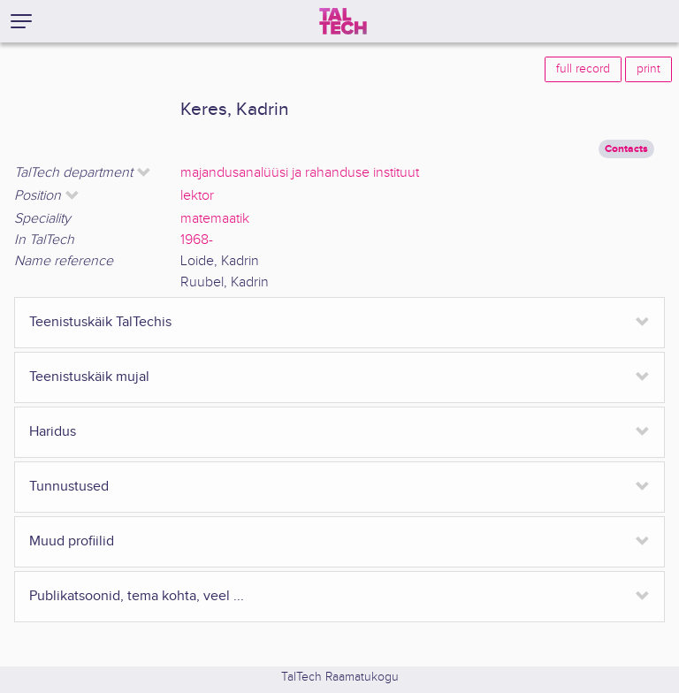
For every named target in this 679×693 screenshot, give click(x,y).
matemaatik (214, 218)
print (648, 69)
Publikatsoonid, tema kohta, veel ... (136, 596)
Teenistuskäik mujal (89, 377)
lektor (197, 195)
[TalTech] (343, 21)
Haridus (52, 431)
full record (583, 69)
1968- (196, 240)
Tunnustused (69, 486)
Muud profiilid (71, 541)
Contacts (626, 149)
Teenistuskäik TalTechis (100, 322)
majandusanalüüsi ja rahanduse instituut (299, 172)
